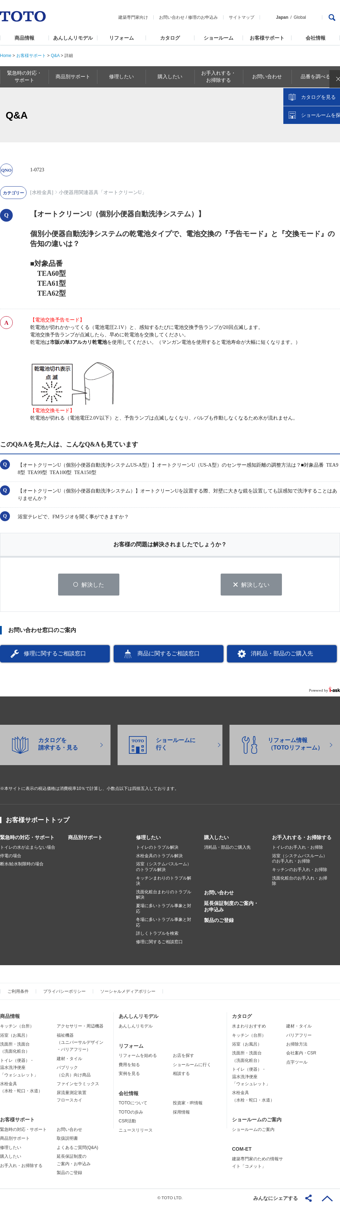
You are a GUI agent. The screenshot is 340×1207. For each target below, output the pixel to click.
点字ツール (296, 1062)
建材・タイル (69, 1059)
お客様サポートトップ (37, 820)
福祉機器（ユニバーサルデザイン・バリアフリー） (80, 1042)
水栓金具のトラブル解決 (159, 856)
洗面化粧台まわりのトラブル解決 (163, 895)
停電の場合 (10, 856)
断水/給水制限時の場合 (22, 864)
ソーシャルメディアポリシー (127, 991)
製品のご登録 (219, 920)
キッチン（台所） (17, 1026)
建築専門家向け (133, 17)
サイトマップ (241, 17)
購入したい (216, 838)
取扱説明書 (67, 1138)
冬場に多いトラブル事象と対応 (163, 922)
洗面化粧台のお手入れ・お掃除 (299, 881)
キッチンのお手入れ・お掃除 (299, 869)
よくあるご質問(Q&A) (77, 1147)
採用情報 (181, 1112)
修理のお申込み (203, 17)
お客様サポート (267, 38)
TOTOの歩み (131, 1112)
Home (5, 55)
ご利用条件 (18, 991)
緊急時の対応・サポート (27, 838)
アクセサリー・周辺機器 (80, 1026)
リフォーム (121, 38)
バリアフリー (299, 1035)
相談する (181, 1073)
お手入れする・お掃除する (302, 838)
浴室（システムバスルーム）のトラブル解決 (163, 867)
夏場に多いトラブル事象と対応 (163, 909)
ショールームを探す (316, 151)
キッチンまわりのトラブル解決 (163, 881)
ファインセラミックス (78, 1084)
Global (300, 17)
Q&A (55, 55)
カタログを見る (311, 133)
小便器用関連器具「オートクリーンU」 (103, 192)
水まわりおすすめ (249, 1026)
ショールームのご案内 (257, 1120)
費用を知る (129, 1065)
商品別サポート (85, 838)
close (331, 115)
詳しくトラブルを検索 (157, 933)
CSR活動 (127, 1121)
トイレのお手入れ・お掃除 (297, 847)
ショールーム (218, 38)
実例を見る (129, 1073)
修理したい (148, 838)
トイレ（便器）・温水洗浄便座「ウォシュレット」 (19, 1068)
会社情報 (315, 38)
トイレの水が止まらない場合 (27, 847)
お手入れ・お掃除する (21, 1165)
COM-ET (241, 1149)
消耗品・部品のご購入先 (282, 654)
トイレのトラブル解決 (157, 847)
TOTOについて (133, 1103)
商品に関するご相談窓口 (168, 654)
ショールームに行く (192, 1065)
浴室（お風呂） (15, 1035)
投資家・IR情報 (188, 1103)
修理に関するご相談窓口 (55, 654)
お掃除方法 (296, 1044)
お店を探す (183, 1055)
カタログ (170, 38)
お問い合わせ (172, 17)
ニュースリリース (136, 1130)
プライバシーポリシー (64, 991)
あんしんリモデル (73, 38)
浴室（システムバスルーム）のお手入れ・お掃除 (299, 859)
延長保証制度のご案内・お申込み (231, 907)
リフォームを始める (138, 1055)
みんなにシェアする (275, 1198)
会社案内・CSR (301, 1053)
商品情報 (24, 38)
